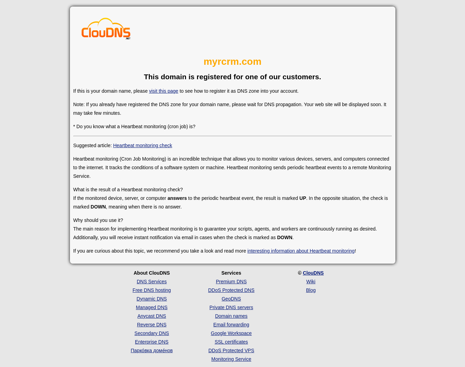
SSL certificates (231, 342)
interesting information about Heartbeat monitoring (300, 251)
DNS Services (152, 281)
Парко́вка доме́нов (152, 350)
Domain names (231, 316)
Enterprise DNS (151, 342)
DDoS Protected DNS (231, 290)
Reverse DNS (152, 324)
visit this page (163, 91)
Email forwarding (231, 324)
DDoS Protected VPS (231, 350)
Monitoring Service (231, 359)
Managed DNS (152, 307)
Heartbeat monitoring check (142, 145)
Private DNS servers (231, 307)
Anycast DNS (151, 316)
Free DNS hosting (152, 290)
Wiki (310, 281)
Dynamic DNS (152, 299)
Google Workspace (231, 333)
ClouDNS (313, 273)
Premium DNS (231, 281)
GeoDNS (231, 299)
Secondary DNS (151, 333)
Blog (311, 290)
